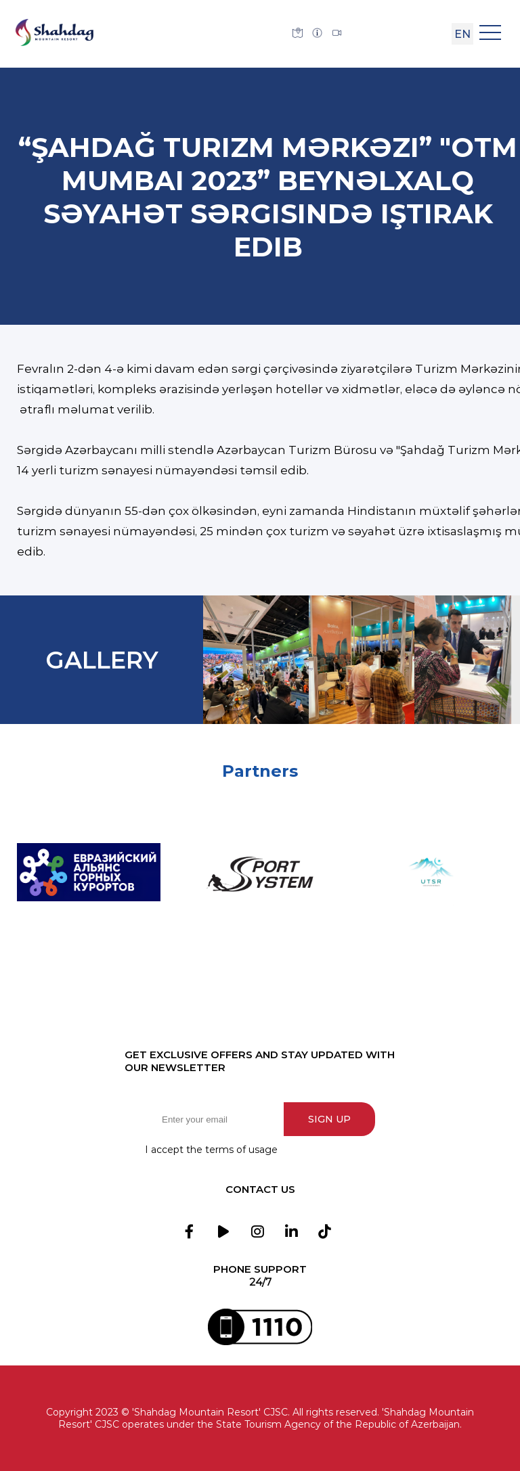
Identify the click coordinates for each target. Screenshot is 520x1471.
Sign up (329, 1119)
